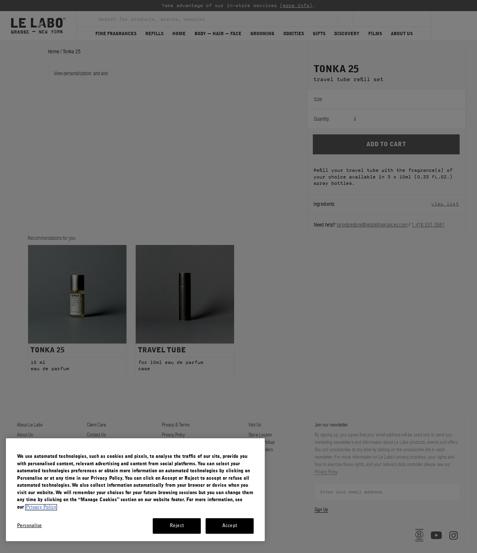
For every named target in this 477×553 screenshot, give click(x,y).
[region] (135, 489)
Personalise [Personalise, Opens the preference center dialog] (29, 525)
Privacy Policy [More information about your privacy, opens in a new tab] (41, 507)
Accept (229, 525)
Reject (177, 525)
